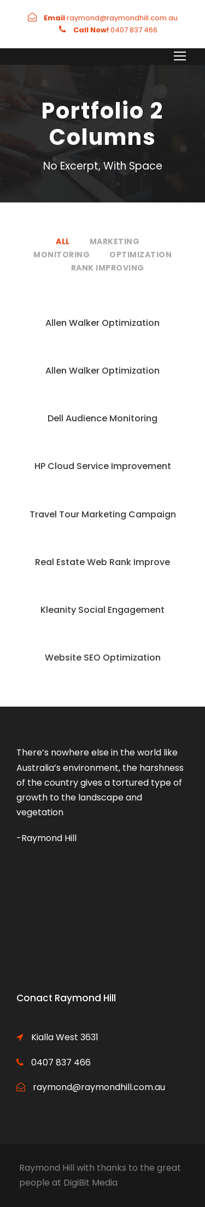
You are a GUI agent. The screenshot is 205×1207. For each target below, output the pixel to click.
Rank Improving (107, 267)
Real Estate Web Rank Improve (102, 562)
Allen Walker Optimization (102, 323)
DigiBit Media (90, 1182)
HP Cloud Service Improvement (102, 466)
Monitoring (61, 254)
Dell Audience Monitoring (102, 418)
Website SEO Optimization (103, 657)
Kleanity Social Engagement (102, 610)
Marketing (115, 241)
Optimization (140, 254)
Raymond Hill (46, 1167)
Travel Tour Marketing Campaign (103, 514)
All (63, 241)
